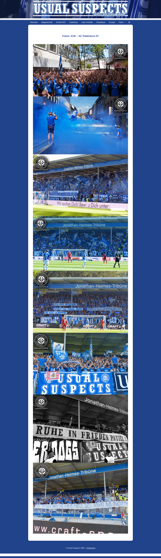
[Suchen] (129, 22)
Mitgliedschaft (46, 22)
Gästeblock (100, 22)
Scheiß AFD (61, 22)
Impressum (90, 548)
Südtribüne (73, 22)
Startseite (34, 22)
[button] (124, 22)
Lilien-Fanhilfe (87, 22)
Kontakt (112, 22)
